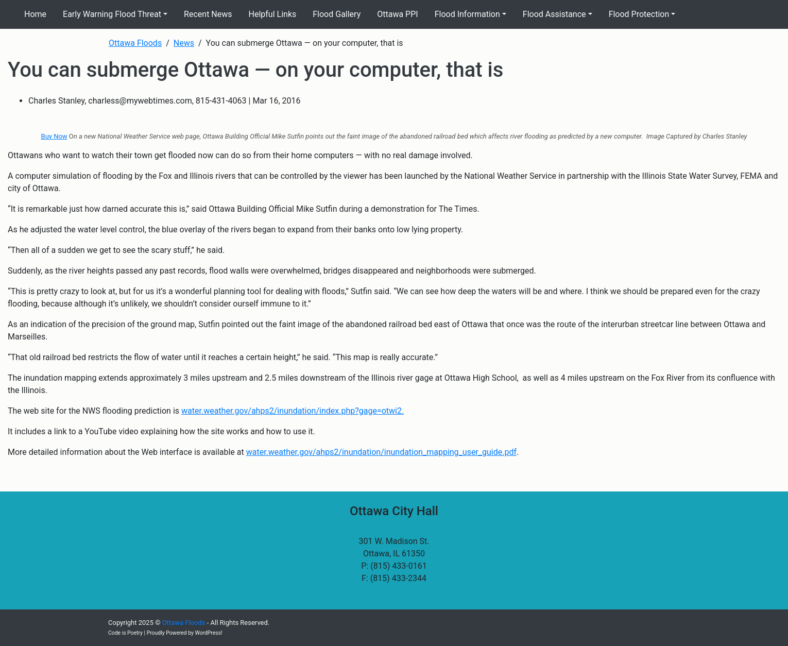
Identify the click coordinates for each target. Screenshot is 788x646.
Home (35, 14)
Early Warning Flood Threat (112, 14)
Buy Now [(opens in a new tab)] (54, 136)
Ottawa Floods (183, 622)
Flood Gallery (337, 14)
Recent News (208, 14)
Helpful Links (273, 14)
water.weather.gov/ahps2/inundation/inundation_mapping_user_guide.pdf (381, 452)
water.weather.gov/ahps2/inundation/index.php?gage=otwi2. (292, 411)
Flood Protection (639, 14)
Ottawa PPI (397, 14)
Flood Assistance (554, 14)
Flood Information (467, 14)
